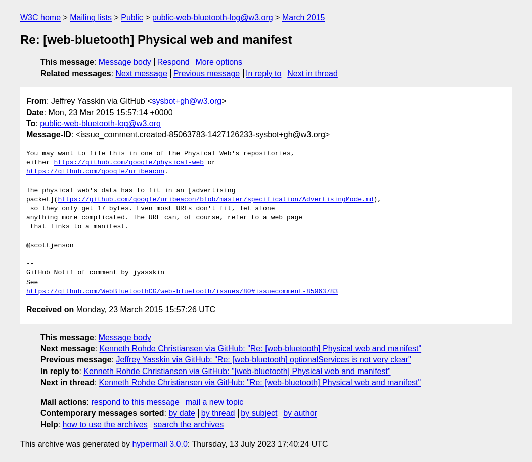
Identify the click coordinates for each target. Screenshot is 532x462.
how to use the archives (105, 424)
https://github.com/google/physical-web (129, 162)
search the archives (189, 424)
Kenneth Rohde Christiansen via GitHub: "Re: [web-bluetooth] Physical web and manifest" (261, 348)
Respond (173, 62)
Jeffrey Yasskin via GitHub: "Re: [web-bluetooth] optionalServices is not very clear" (263, 359)
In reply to (263, 73)
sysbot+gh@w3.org (187, 101)
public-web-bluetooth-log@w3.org (212, 17)
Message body (125, 62)
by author (300, 413)
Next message (141, 73)
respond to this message (135, 402)
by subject (259, 413)
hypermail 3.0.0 (159, 444)
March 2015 (303, 17)
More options (219, 62)
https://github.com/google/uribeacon (95, 171)
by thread (218, 413)
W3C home (40, 17)
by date (181, 413)
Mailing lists (91, 17)
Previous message (206, 73)
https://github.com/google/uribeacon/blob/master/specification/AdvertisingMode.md (215, 199)
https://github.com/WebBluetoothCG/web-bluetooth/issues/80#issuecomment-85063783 (182, 291)
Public (132, 17)
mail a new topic (215, 402)
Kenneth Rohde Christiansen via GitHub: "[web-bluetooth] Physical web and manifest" (236, 371)
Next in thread (312, 73)
